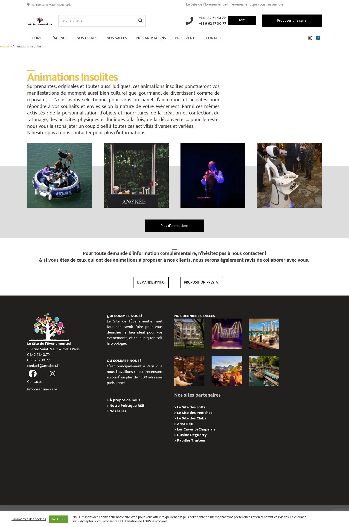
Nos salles (118, 411)
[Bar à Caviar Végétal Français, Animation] (136, 175)
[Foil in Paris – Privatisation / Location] (264, 371)
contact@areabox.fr (43, 366)
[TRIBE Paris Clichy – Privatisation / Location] (264, 334)
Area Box (185, 424)
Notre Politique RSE (127, 405)
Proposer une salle (42, 389)
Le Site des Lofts (191, 407)
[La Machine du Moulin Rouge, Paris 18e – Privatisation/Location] (227, 334)
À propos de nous (125, 400)
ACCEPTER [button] (58, 518)
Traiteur (198, 440)
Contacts (34, 381)
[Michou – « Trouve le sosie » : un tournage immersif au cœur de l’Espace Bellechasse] (189, 371)
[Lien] (40, 21)
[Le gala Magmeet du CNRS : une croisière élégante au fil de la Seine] (227, 371)
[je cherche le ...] (102, 21)
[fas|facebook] (32, 374)
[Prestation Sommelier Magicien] (212, 175)
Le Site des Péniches (194, 413)
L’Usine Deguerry (192, 435)
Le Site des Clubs (191, 418)
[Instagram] (310, 38)
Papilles (184, 440)
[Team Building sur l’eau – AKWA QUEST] (59, 175)
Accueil (4, 46)
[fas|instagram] (52, 374)
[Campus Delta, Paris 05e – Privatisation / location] (189, 334)
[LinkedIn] (318, 38)
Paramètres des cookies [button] (29, 519)
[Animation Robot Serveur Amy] (289, 175)
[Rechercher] (140, 21)
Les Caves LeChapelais (196, 429)
